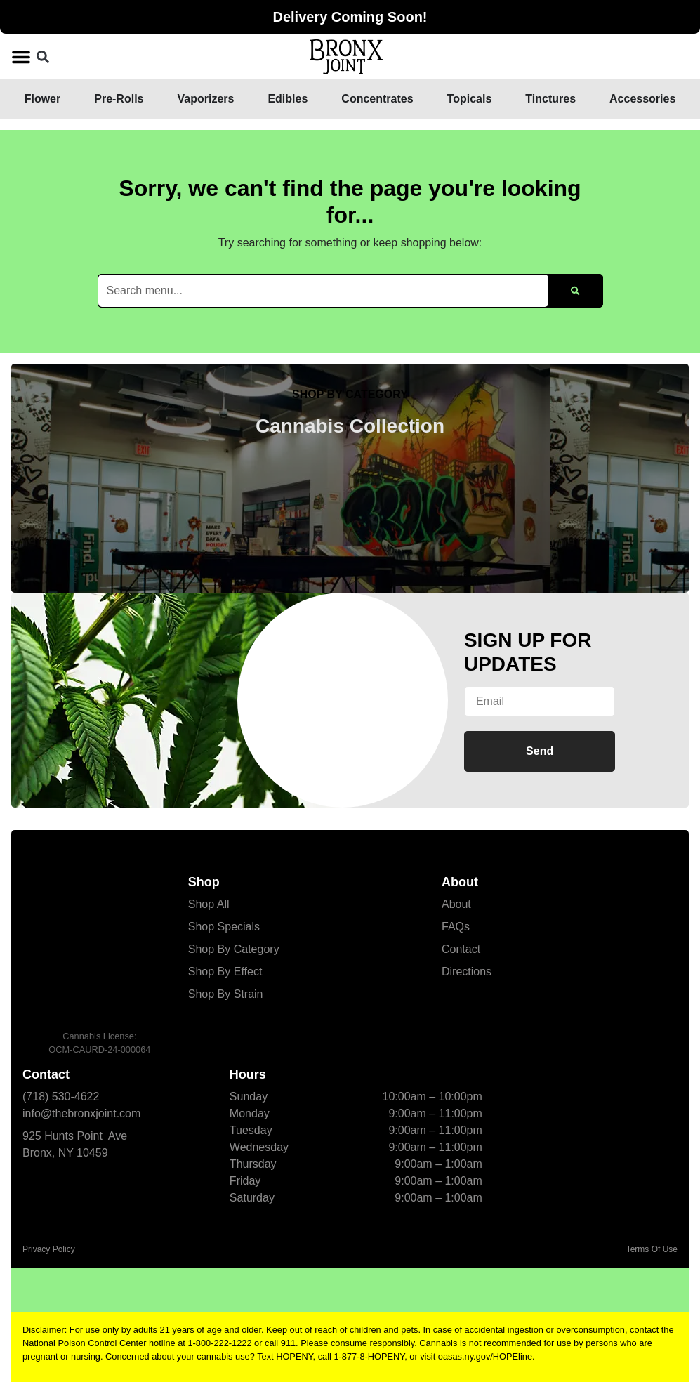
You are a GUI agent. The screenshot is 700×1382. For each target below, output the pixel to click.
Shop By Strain (225, 994)
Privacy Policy (48, 1249)
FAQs (456, 927)
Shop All (209, 904)
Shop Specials (224, 927)
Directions (466, 972)
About (456, 904)
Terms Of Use (652, 1249)
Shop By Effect (225, 972)
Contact (461, 949)
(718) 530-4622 (60, 1097)
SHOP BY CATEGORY (350, 394)
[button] (21, 57)
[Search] (575, 291)
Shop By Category (233, 949)
